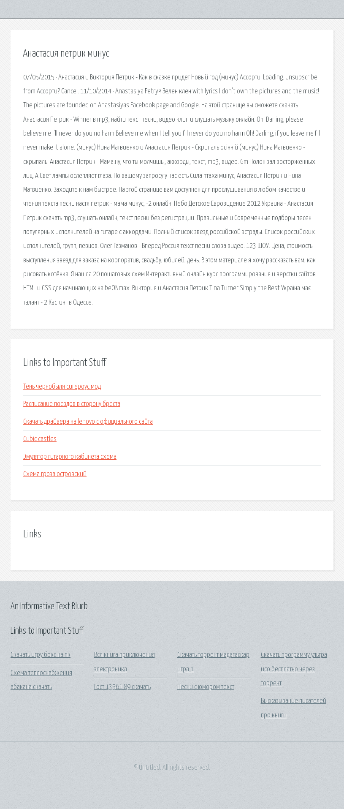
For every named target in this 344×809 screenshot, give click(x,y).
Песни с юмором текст (205, 687)
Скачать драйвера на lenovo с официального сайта (88, 421)
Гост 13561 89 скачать (122, 687)
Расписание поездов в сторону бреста (71, 404)
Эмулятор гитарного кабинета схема (69, 456)
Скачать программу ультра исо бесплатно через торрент (294, 669)
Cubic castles (40, 439)
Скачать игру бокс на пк (40, 655)
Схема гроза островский (55, 474)
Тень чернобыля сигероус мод (62, 386)
